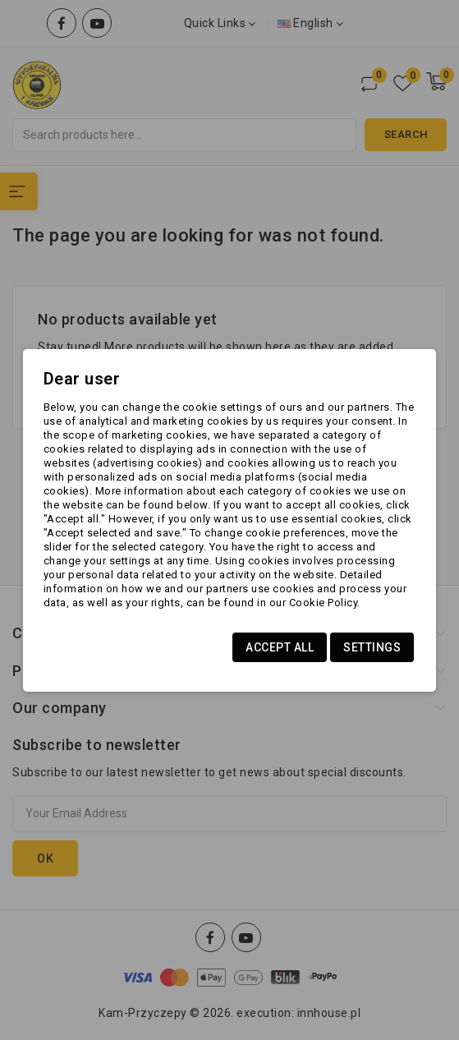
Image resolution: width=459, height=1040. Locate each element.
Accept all (280, 647)
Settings (372, 647)
